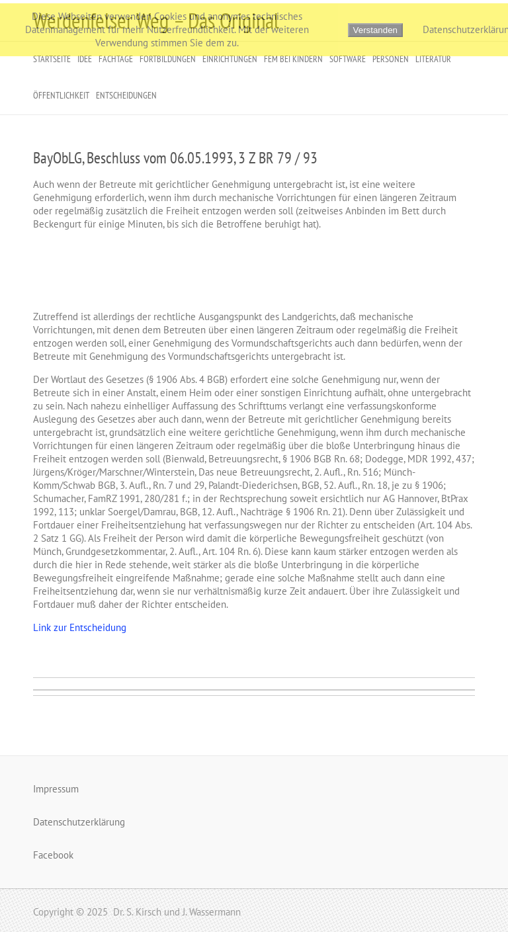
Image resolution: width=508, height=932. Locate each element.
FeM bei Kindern (293, 59)
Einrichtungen (229, 59)
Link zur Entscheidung (79, 627)
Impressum (56, 789)
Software (347, 59)
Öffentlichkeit (61, 95)
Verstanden (375, 30)
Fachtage (116, 59)
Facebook (53, 855)
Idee (84, 59)
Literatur (433, 59)
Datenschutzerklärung (79, 822)
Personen (390, 59)
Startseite (52, 59)
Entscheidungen (126, 95)
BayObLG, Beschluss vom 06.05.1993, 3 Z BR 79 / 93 (175, 158)
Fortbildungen (168, 59)
